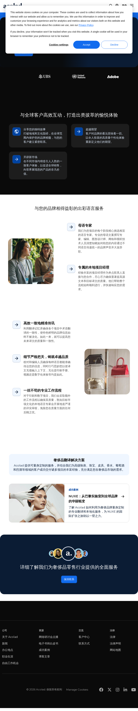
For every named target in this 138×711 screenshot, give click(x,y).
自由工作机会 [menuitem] (10, 666)
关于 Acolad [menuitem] (10, 640)
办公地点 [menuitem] (7, 653)
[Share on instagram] (117, 686)
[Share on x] (109, 686)
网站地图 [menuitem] (115, 653)
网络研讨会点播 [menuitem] (48, 640)
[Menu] (132, 5)
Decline (114, 44)
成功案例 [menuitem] (44, 653)
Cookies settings (58, 44)
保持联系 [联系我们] (69, 581)
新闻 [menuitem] (5, 646)
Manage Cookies (77, 685)
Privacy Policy (86, 25)
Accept (86, 44)
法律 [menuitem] (112, 640)
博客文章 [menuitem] (44, 659)
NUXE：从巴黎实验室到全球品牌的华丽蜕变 (97, 499)
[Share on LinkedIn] (125, 686)
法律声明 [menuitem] (115, 646)
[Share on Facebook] (101, 686)
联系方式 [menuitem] (84, 646)
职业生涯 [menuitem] (7, 659)
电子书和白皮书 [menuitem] (48, 646)
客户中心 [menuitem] (84, 640)
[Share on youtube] (133, 686)
